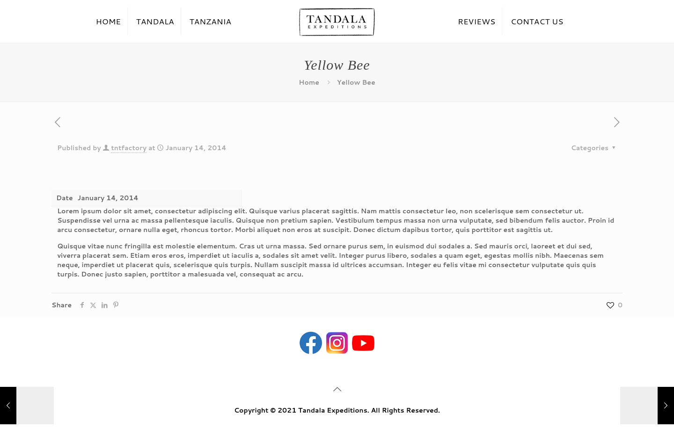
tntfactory (129, 148)
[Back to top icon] (337, 389)
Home (309, 82)
